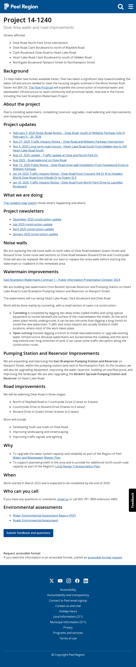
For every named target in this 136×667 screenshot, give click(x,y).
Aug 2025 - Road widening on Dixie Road (39, 160)
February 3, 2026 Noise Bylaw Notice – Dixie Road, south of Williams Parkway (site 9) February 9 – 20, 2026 (69, 134)
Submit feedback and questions (28, 531)
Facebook (77, 579)
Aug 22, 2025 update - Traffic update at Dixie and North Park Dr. (55, 155)
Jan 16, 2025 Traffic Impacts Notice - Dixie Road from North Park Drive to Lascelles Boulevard (68, 184)
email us (63, 498)
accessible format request (105, 556)
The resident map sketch (20, 203)
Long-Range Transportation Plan (77, 465)
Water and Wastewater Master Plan (36, 457)
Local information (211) (68, 615)
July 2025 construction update (33, 224)
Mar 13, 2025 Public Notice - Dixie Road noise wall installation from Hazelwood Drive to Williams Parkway (71, 167)
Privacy (68, 626)
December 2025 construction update (37, 219)
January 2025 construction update (35, 234)
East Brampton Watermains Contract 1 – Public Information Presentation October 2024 (62, 279)
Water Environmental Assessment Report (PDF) (44, 514)
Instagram (68, 579)
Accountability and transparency (68, 594)
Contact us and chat (68, 604)
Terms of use (68, 637)
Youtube (60, 579)
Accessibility (68, 588)
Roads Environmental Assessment (35, 519)
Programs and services (68, 631)
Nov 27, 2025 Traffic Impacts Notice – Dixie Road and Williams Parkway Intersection (68, 141)
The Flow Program (40, 87)
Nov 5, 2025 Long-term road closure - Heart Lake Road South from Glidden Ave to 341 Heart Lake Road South (70, 148)
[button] (132, 500)
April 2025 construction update (33, 229)
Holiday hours (68, 610)
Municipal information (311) (68, 621)
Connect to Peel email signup (68, 599)
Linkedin (85, 579)
